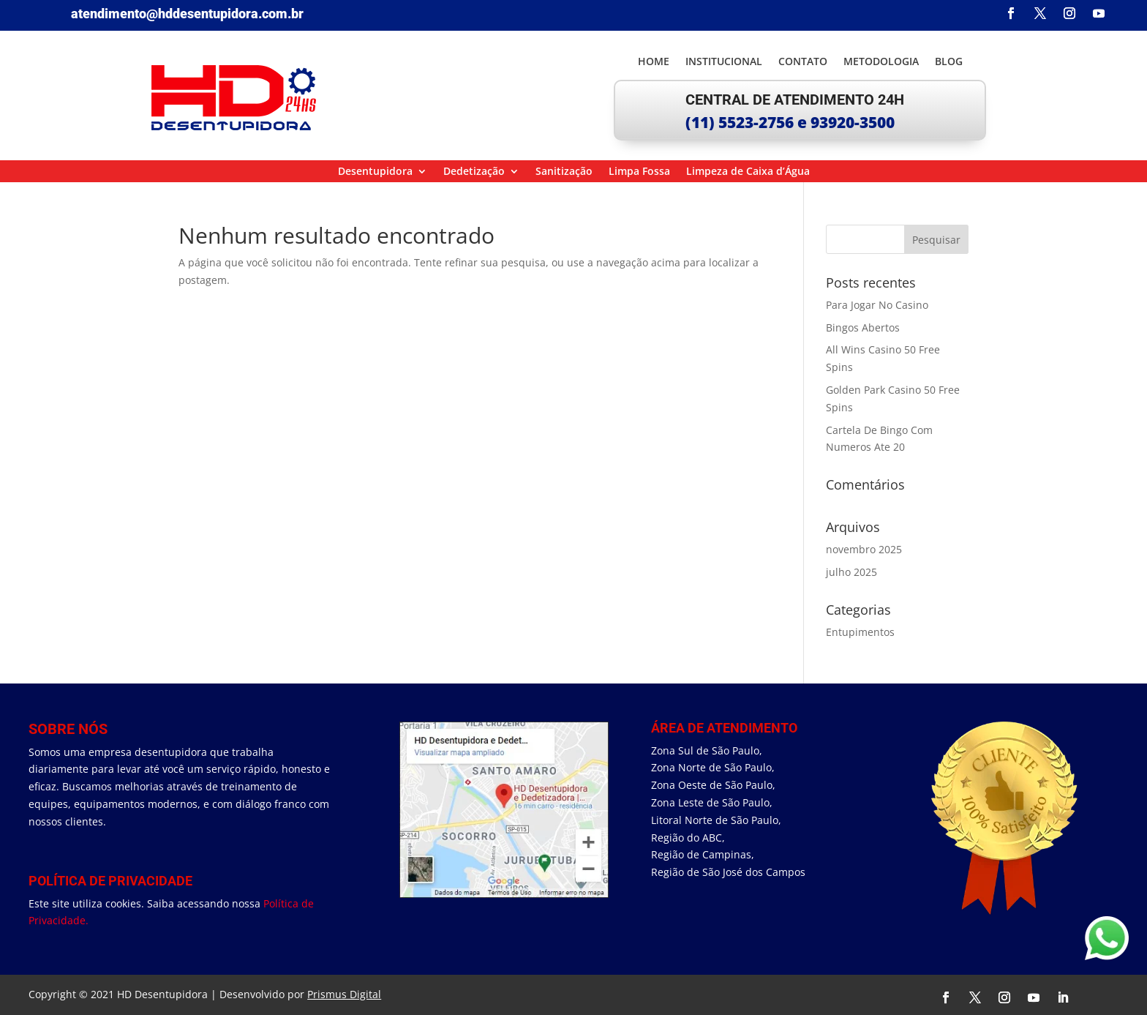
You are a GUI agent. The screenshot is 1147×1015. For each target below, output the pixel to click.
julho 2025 (851, 572)
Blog (949, 62)
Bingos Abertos (863, 327)
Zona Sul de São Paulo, (706, 750)
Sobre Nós (68, 729)
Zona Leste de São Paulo (710, 802)
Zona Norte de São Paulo (711, 767)
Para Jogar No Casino (877, 305)
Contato (802, 62)
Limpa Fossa (639, 172)
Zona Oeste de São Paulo (711, 785)
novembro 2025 (864, 549)
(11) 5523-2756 (739, 122)
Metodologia (881, 62)
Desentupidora (375, 172)
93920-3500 (853, 122)
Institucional (723, 62)
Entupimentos (860, 632)
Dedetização (474, 172)
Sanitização (564, 172)
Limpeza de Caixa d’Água (748, 172)
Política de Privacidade (110, 880)
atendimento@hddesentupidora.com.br (187, 13)
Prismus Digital (344, 994)
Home (653, 62)
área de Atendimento (724, 727)
